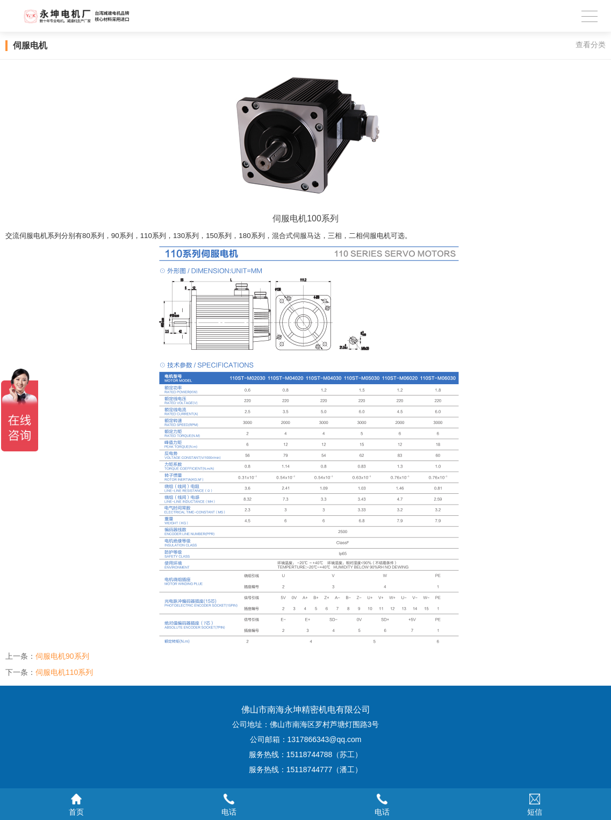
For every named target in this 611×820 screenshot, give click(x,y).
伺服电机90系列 (62, 656)
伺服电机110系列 (64, 672)
